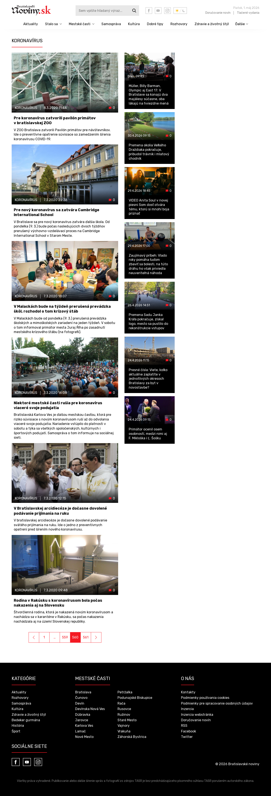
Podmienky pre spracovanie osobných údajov (217, 703)
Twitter (187, 737)
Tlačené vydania (248, 13)
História (18, 726)
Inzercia (187, 709)
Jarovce (81, 720)
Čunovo (81, 698)
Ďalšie (240, 24)
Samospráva (111, 24)
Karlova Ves (84, 726)
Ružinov (124, 715)
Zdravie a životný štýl (212, 24)
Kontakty (188, 692)
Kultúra (134, 24)
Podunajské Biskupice (135, 698)
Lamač (80, 731)
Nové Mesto (84, 737)
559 (65, 637)
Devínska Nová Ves (90, 709)
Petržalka (125, 692)
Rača (121, 703)
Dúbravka (82, 715)
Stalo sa (51, 24)
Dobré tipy (155, 24)
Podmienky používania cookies (205, 698)
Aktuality (30, 24)
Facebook (188, 731)
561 (85, 637)
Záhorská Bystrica (132, 737)
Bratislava (83, 692)
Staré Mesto (127, 720)
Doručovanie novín (218, 13)
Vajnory (124, 726)
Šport (16, 731)
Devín (79, 703)
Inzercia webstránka (197, 715)
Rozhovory (178, 24)
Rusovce (124, 709)
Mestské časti (79, 24)
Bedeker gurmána (26, 720)
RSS (184, 726)
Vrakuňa (124, 731)
